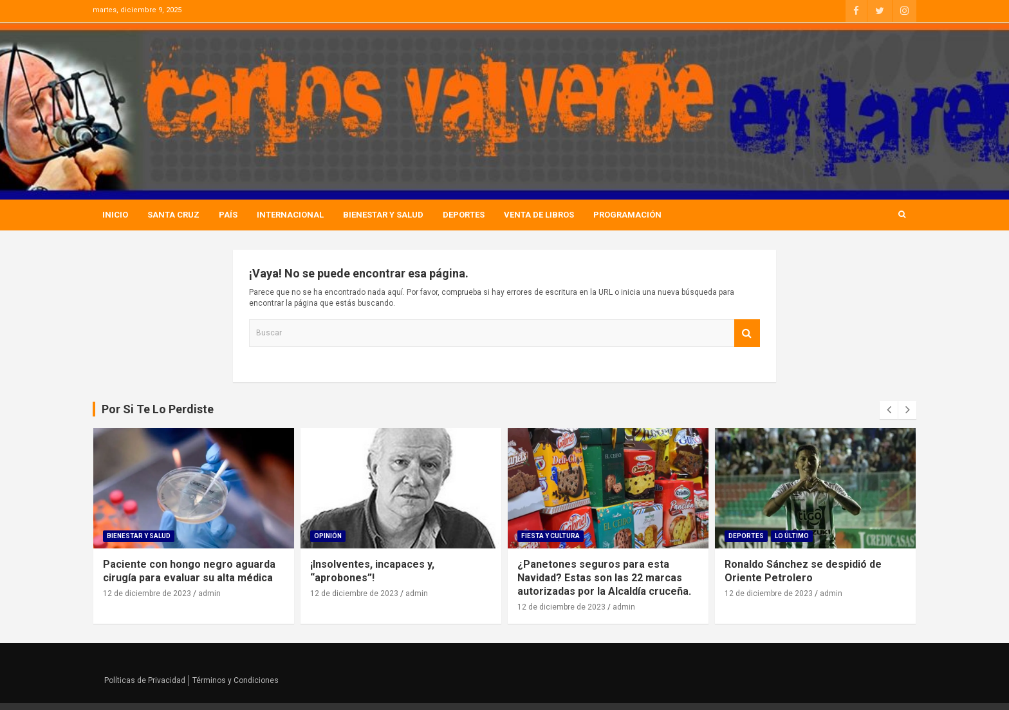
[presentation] (889, 410)
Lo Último (792, 535)
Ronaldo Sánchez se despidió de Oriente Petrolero (803, 571)
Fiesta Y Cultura (550, 535)
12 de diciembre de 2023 (147, 593)
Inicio (115, 215)
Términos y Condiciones (235, 680)
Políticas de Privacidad (144, 680)
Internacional (290, 215)
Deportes (464, 215)
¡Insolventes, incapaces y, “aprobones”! (372, 571)
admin (209, 593)
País (228, 215)
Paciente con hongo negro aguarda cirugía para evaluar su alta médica (189, 571)
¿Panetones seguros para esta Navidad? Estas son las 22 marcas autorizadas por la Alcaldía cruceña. (604, 577)
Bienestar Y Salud (383, 215)
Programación (627, 215)
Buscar (747, 333)
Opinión (328, 535)
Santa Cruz (173, 215)
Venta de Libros (539, 215)
